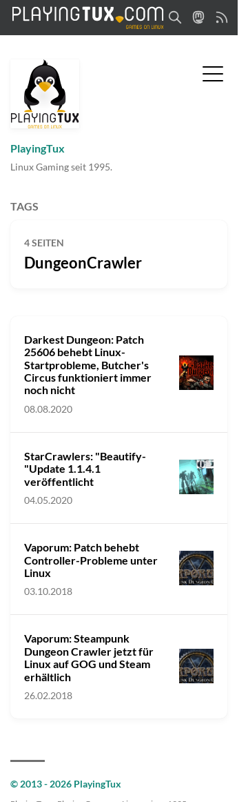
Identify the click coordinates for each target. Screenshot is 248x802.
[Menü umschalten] (212, 72)
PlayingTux (37, 148)
